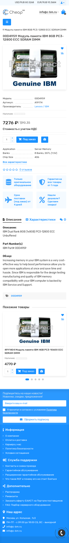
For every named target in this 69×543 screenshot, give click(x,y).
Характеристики (41, 219)
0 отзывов (26, 169)
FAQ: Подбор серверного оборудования (27, 505)
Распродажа (12, 492)
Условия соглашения (17, 453)
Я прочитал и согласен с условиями (30, 411)
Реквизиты (11, 496)
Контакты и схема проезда (20, 466)
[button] (27, 379)
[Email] (34, 403)
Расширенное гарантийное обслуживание (29, 474)
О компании (12, 435)
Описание (12, 219)
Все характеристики (15, 162)
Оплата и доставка (16, 440)
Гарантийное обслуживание (21, 470)
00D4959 (16, 295)
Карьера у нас (13, 444)
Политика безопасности (19, 448)
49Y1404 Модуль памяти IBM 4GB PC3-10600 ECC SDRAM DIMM (34, 351)
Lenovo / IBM (42, 106)
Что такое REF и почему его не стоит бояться (31, 479)
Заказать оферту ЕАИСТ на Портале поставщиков (34, 500)
